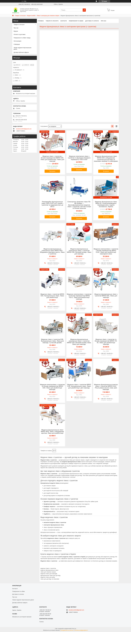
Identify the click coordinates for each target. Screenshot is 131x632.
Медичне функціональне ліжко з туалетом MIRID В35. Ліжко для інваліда (105, 295)
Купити (53, 171)
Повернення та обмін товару (22, 38)
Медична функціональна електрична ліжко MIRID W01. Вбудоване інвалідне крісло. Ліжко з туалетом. (52, 251)
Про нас (103, 21)
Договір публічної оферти (21, 52)
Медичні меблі (31, 15)
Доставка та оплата (92, 21)
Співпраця (17, 44)
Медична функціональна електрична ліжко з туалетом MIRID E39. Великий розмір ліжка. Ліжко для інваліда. (79, 342)
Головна (41, 21)
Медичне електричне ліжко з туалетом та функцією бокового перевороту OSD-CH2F (79, 157)
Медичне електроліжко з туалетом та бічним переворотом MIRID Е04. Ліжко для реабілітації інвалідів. (52, 387)
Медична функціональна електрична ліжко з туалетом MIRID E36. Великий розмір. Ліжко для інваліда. (79, 251)
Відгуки (16, 31)
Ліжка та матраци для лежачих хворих (48, 15)
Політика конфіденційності (81, 630)
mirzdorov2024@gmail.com (23, 129)
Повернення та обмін (76, 21)
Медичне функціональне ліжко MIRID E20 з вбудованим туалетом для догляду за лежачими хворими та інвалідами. (106, 158)
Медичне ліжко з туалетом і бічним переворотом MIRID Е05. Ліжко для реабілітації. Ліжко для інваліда (52, 158)
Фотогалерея (17, 41)
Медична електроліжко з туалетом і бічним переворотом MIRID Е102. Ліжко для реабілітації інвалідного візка (106, 251)
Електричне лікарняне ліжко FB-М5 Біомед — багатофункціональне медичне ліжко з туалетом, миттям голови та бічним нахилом (79, 205)
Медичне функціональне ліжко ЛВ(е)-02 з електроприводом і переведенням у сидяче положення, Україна (106, 204)
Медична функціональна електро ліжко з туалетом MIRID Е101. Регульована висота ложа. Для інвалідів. (106, 387)
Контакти (63, 21)
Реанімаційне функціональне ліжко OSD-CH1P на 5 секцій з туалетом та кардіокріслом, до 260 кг (52, 204)
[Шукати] (84, 10)
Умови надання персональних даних (22, 48)
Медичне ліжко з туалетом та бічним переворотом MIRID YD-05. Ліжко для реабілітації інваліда (106, 342)
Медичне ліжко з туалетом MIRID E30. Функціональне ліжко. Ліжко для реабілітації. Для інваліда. (79, 386)
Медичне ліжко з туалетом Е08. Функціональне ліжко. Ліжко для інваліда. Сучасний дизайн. (52, 341)
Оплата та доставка (19, 34)
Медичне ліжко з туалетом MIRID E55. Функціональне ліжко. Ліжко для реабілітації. (52, 295)
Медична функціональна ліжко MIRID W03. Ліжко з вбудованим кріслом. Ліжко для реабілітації (52, 431)
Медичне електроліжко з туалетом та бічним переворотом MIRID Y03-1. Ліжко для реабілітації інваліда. (79, 296)
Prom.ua (74, 628)
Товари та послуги (20, 15)
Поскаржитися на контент (66, 630)
